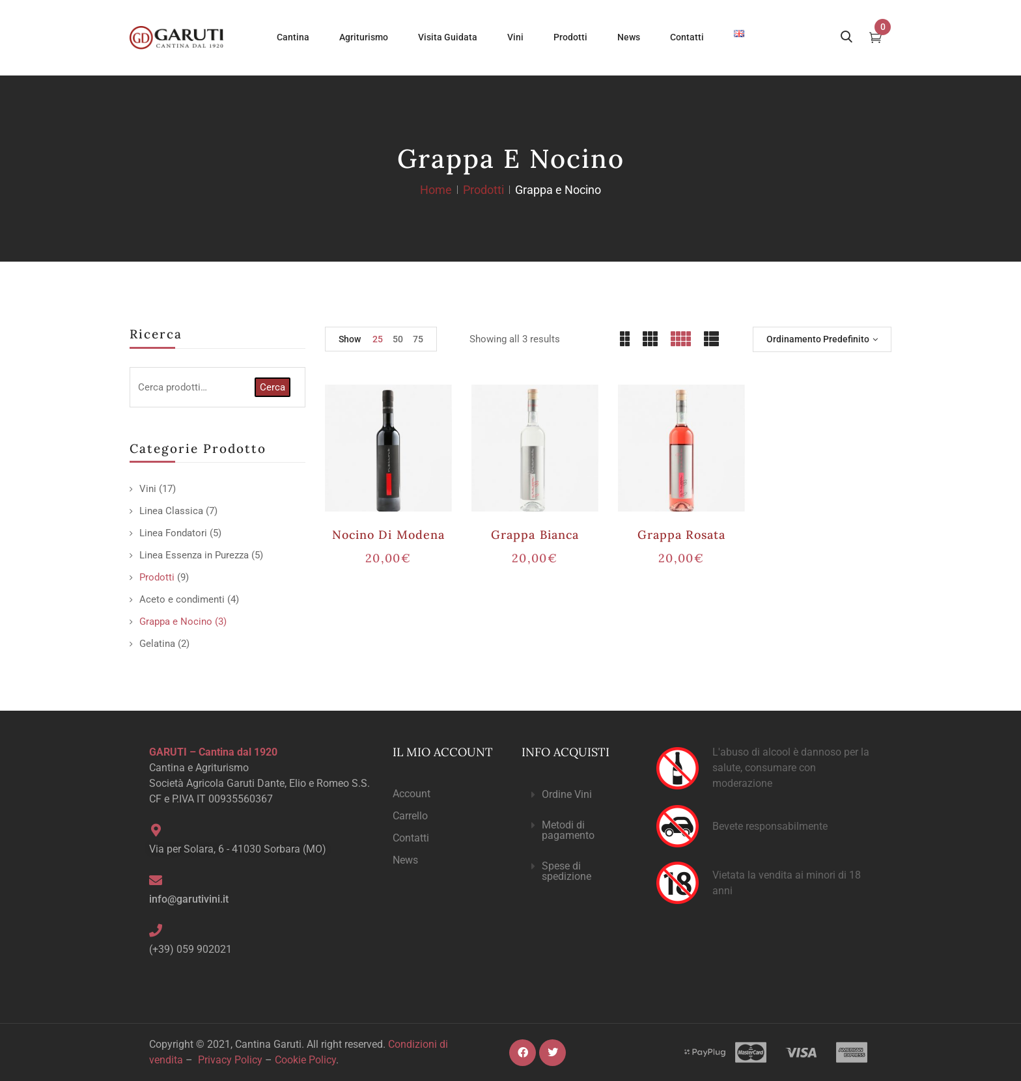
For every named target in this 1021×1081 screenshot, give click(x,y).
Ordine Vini (567, 794)
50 (398, 339)
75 (418, 339)
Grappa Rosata (681, 534)
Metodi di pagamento (568, 830)
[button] (578, 795)
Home (436, 190)
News (405, 860)
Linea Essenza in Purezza (194, 555)
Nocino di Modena (388, 534)
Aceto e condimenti (182, 599)
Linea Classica (171, 511)
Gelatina (157, 644)
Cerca (272, 387)
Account (411, 793)
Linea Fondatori (173, 533)
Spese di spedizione (566, 871)
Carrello (410, 816)
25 (377, 339)
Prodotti (483, 190)
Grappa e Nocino (175, 621)
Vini (147, 489)
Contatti (411, 838)
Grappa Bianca (535, 534)
